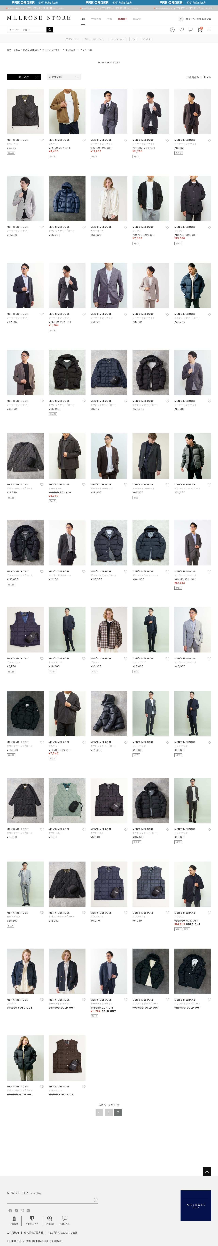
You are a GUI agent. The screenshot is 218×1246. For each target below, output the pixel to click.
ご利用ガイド (32, 1220)
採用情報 (50, 1220)
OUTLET (122, 19)
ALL (83, 19)
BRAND (137, 19)
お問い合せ (65, 1220)
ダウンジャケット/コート (62, 230)
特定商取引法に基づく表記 (63, 1232)
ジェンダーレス (117, 39)
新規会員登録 (204, 19)
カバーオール (97, 230)
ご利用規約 (13, 1232)
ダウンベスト (13, 143)
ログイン (190, 19)
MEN (109, 19)
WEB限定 (146, 39)
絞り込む (24, 77)
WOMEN (96, 19)
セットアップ (55, 662)
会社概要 (14, 1220)
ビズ (133, 39)
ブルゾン (53, 143)
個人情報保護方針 (33, 1232)
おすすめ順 (55, 77)
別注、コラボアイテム (94, 39)
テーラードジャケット (102, 143)
